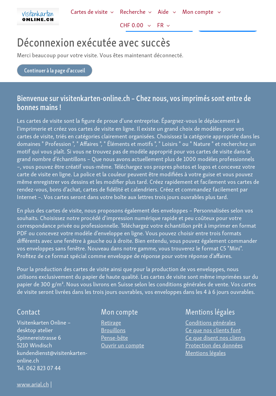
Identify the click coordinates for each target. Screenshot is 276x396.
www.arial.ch (33, 383)
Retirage (111, 322)
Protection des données (214, 344)
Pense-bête (114, 337)
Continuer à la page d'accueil (54, 70)
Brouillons (113, 329)
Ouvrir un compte (122, 344)
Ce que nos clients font (213, 329)
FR (160, 24)
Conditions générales (210, 322)
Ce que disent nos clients (215, 337)
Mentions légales (205, 352)
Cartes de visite (89, 11)
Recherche (132, 11)
